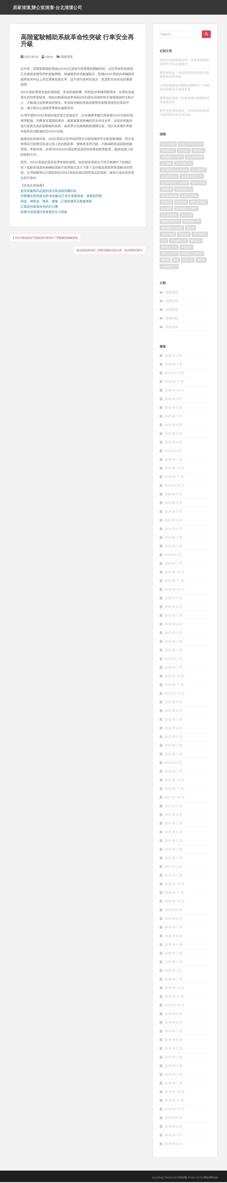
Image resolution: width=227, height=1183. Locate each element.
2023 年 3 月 (173, 651)
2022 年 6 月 (173, 729)
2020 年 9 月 (173, 911)
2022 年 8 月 (173, 712)
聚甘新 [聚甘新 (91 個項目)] (165, 261)
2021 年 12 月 (174, 781)
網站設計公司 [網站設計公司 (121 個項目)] (169, 248)
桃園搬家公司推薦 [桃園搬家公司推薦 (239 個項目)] (171, 229)
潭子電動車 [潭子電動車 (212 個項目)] (199, 235)
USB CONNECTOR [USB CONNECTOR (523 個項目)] (190, 145)
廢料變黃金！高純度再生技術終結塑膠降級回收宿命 (184, 75)
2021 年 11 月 (174, 789)
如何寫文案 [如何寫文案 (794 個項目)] (198, 184)
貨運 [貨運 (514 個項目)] (175, 261)
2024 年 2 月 (173, 556)
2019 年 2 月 (173, 1075)
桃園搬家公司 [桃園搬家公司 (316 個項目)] (192, 222)
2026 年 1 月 (173, 365)
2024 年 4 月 (173, 538)
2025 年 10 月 (174, 391)
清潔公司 (171, 302)
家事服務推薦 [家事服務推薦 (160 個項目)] (169, 197)
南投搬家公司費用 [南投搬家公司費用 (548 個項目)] (171, 158)
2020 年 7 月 (173, 928)
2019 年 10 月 (174, 1006)
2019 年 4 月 (173, 1058)
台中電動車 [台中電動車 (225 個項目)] (198, 171)
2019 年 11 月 (174, 997)
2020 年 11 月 (174, 893)
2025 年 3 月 (173, 452)
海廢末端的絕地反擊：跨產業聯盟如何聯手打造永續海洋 (184, 63)
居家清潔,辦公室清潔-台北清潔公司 (47, 8)
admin (49, 58)
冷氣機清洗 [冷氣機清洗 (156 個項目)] (167, 151)
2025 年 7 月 (173, 417)
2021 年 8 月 (173, 815)
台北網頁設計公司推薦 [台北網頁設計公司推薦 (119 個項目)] (174, 184)
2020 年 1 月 (173, 980)
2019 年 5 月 (173, 1049)
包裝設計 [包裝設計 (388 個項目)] (183, 151)
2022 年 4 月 (173, 746)
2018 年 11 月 (174, 1101)
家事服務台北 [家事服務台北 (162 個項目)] (184, 190)
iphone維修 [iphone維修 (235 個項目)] (168, 145)
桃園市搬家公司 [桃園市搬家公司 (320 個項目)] (170, 222)
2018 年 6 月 (173, 1145)
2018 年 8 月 (173, 1127)
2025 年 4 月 (173, 443)
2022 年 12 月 (174, 677)
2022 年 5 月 (173, 738)
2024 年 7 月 (173, 512)
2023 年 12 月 (174, 573)
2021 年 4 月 (173, 850)
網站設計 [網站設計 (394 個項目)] (195, 242)
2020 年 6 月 (173, 937)
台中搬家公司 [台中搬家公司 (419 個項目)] (184, 164)
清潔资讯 (171, 310)
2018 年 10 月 (174, 1110)
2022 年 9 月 (173, 703)
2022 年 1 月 (173, 772)
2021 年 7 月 (173, 824)
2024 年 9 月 (173, 495)
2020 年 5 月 (173, 945)
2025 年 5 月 (173, 434)
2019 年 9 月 (173, 1015)
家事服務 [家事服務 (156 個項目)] (166, 190)
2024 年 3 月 (173, 547)
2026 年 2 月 (173, 356)
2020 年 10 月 (174, 902)
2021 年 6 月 (173, 833)
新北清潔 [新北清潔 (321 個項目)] (186, 216)
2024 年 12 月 (174, 469)
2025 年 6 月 (173, 426)
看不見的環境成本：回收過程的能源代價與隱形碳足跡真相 (184, 113)
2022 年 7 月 (173, 720)
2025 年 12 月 (174, 374)
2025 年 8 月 (173, 408)
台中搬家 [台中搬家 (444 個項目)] (166, 164)
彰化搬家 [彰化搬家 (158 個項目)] (166, 209)
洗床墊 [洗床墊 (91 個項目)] (190, 229)
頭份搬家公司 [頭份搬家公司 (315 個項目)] (169, 267)
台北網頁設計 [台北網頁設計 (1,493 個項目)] (169, 177)
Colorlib (182, 1178)
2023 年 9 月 (173, 599)
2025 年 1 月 (173, 460)
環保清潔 (66, 58)
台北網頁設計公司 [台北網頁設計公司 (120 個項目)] (191, 177)
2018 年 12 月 (174, 1093)
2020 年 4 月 (173, 954)
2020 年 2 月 (173, 971)
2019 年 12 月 (174, 989)
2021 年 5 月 (173, 841)
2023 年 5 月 (173, 634)
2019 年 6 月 (173, 1041)
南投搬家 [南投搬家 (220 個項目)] (198, 151)
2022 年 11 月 (174, 686)
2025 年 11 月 (174, 382)
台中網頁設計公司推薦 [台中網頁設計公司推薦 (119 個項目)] (174, 171)
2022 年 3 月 (173, 755)
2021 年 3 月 (173, 859)
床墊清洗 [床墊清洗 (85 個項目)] (166, 203)
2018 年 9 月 (173, 1119)
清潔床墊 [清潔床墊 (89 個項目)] (183, 235)
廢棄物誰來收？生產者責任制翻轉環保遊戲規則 (184, 101)
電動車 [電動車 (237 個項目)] (201, 261)
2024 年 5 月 (173, 530)
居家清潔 (171, 293)
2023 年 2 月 (173, 660)
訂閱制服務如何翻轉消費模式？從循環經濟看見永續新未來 (184, 88)
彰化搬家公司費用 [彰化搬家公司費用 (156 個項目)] (186, 209)
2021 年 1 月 (173, 876)
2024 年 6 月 (173, 521)
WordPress (211, 1178)
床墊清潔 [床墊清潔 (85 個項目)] (181, 203)
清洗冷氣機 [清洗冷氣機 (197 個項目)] (167, 235)
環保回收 (171, 319)
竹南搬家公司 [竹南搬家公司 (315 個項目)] (178, 242)
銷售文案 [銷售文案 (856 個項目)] (187, 261)
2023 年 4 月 (173, 642)
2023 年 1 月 (173, 668)
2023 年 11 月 (174, 582)
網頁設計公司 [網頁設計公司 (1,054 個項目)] (169, 254)
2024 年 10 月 (174, 486)
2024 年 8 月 (173, 504)
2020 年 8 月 (173, 919)
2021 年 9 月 (173, 807)
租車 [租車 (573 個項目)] (163, 242)
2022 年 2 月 (173, 763)
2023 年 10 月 (174, 590)
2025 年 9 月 (173, 400)
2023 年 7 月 (173, 616)
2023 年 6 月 (173, 625)
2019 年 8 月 (173, 1023)
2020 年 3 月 (173, 963)
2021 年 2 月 (173, 867)
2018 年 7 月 (173, 1136)
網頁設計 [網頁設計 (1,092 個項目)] (186, 248)
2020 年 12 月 (174, 885)
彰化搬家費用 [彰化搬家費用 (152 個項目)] (169, 216)
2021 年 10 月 (174, 798)
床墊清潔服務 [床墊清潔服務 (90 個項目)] (198, 203)
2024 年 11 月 (174, 478)
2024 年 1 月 (173, 564)
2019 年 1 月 (173, 1084)
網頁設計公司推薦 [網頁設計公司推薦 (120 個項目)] (191, 254)
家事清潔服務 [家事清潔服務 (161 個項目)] (189, 197)
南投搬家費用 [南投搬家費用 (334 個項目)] (194, 158)
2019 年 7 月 (173, 1032)
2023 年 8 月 (173, 608)
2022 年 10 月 (174, 694)
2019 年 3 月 (173, 1067)
